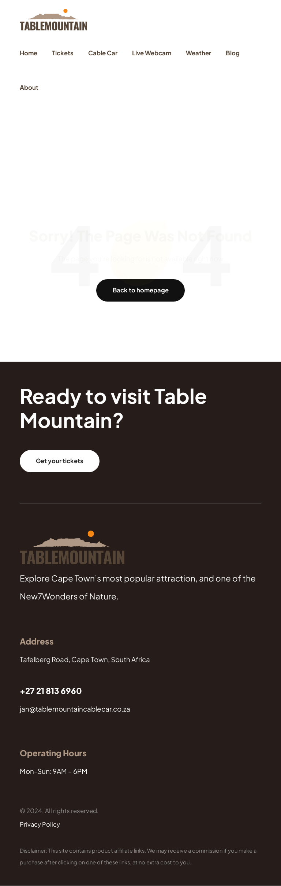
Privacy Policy (40, 824)
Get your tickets (59, 461)
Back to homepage (140, 290)
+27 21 (33, 691)
